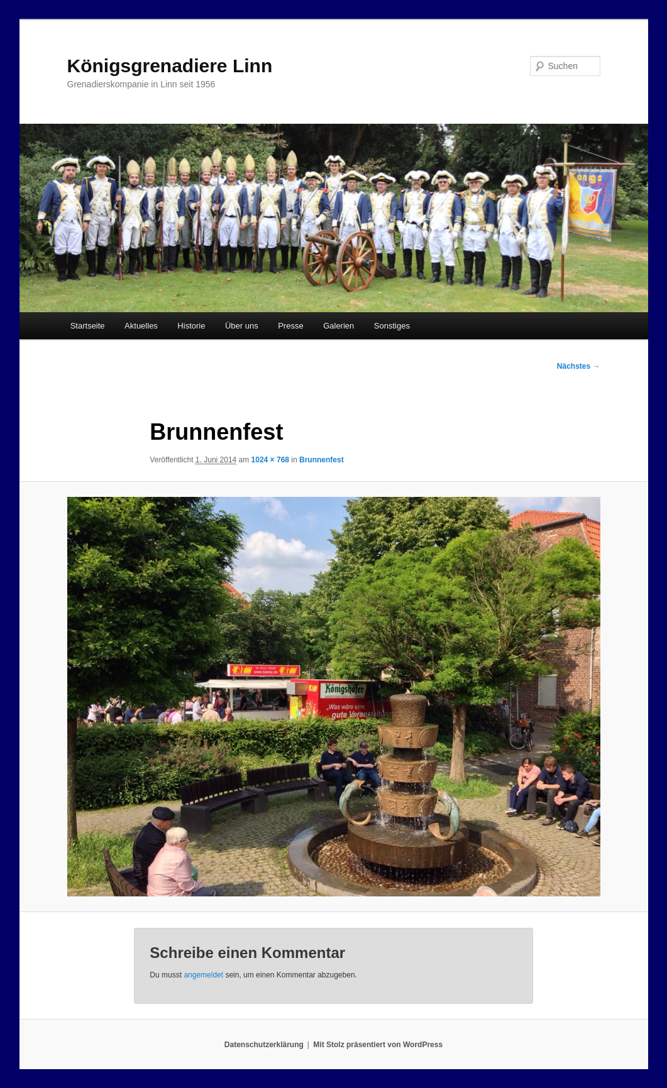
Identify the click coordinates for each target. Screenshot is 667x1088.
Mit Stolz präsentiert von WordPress (378, 1044)
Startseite (87, 325)
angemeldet (203, 975)
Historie (191, 325)
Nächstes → (578, 366)
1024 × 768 (270, 459)
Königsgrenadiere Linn (170, 65)
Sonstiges (392, 325)
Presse (290, 325)
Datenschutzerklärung (264, 1044)
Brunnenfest (321, 459)
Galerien (338, 325)
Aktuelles (141, 325)
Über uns (241, 325)
